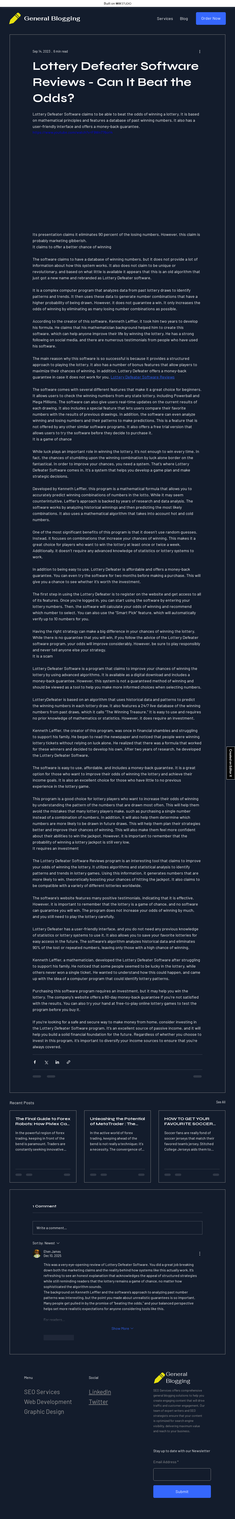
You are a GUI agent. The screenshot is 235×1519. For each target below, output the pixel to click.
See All (220, 1102)
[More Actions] (199, 1253)
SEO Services (42, 1391)
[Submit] (182, 1491)
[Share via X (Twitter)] (46, 1062)
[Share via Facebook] (35, 1062)
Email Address (164, 1462)
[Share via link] (68, 1062)
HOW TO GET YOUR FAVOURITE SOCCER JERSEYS (188, 1121)
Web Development (48, 1401)
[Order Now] (211, 18)
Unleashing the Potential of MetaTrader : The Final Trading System (117, 1121)
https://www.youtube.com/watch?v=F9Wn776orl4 (73, 132)
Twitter (98, 1401)
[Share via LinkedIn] (57, 1062)
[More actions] (199, 51)
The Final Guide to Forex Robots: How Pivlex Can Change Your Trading (42, 1121)
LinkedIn (100, 1391)
